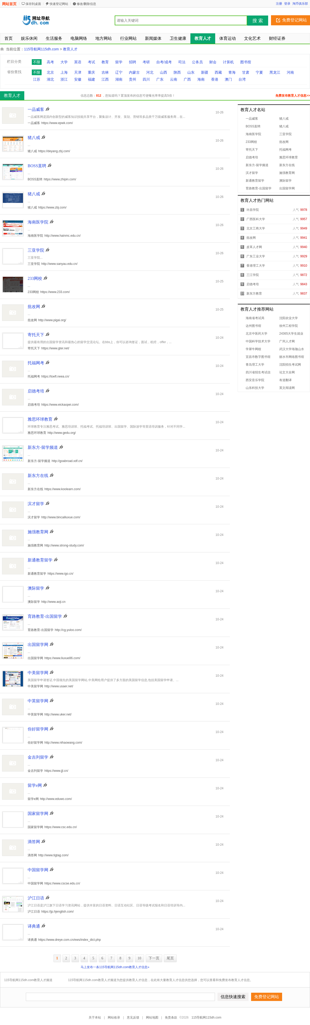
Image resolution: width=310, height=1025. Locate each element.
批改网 (284, 142)
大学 (64, 62)
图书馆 (245, 62)
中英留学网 (38, 701)
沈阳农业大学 (288, 318)
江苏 (36, 79)
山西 (163, 72)
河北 (149, 72)
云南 (173, 79)
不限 (36, 62)
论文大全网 (287, 372)
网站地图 (152, 1017)
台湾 (242, 79)
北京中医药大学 (256, 333)
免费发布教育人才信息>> (292, 95)
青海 (232, 72)
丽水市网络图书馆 (291, 357)
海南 (201, 79)
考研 (146, 62)
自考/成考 (164, 62)
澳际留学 (285, 180)
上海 (64, 72)
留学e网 (35, 785)
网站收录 (114, 1017)
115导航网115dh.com (41, 49)
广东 (160, 79)
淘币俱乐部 (300, 3)
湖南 (118, 79)
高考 (50, 62)
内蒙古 (134, 72)
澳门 (228, 79)
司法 (181, 62)
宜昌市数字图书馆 (258, 357)
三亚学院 (285, 134)
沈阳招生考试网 (290, 364)
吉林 (105, 72)
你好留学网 (38, 729)
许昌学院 (252, 210)
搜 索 (257, 20)
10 (139, 958)
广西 (187, 79)
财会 (212, 62)
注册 (279, 3)
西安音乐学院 (255, 380)
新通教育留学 (255, 180)
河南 (290, 72)
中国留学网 (38, 870)
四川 (146, 79)
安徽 (77, 79)
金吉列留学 (38, 757)
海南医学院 (253, 134)
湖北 (50, 79)
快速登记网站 (59, 4)
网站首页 (9, 4)
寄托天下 (252, 149)
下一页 (154, 958)
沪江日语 (36, 898)
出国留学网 (287, 188)
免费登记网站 (294, 20)
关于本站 (95, 1017)
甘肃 (245, 72)
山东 (191, 72)
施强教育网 (287, 173)
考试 (91, 62)
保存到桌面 (33, 4)
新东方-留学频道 (257, 165)
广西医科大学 (255, 219)
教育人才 (70, 49)
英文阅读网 (287, 388)
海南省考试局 (255, 318)
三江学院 (252, 275)
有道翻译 (285, 380)
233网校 (251, 142)
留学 (118, 62)
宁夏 (259, 72)
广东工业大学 (255, 256)
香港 (214, 79)
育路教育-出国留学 (259, 188)
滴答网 (34, 841)
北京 (50, 72)
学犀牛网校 (253, 349)
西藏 (218, 72)
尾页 (170, 958)
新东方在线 (287, 165)
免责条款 (171, 1017)
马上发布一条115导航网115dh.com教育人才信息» (115, 967)
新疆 (204, 72)
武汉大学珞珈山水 (291, 349)
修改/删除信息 (86, 4)
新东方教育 (254, 293)
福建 (91, 79)
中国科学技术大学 (258, 341)
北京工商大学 (255, 228)
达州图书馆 (253, 326)
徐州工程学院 (288, 326)
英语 (77, 62)
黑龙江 (274, 72)
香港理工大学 (255, 265)
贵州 (132, 79)
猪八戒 (284, 118)
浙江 (64, 79)
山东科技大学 (255, 388)
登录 (287, 3)
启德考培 (252, 157)
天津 (77, 72)
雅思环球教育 (288, 157)
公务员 (197, 62)
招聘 (132, 62)
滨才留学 (252, 173)
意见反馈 (133, 1017)
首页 (8, 38)
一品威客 (252, 118)
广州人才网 (287, 341)
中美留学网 (38, 673)
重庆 (91, 72)
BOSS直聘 (253, 126)
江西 (105, 79)
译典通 (34, 926)
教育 (105, 62)
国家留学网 (38, 813)
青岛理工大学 (255, 364)
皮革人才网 (254, 247)
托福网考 (285, 149)
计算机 (228, 62)
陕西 (177, 72)
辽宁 (118, 72)
